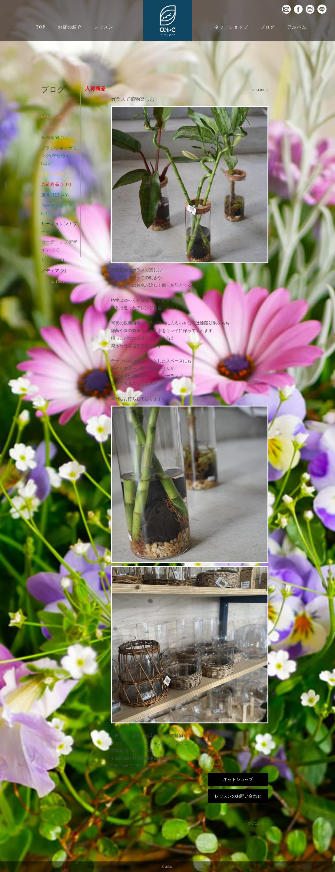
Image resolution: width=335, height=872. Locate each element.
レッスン (104, 27)
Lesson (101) (54, 127)
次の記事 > (258, 823)
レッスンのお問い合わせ (238, 796)
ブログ (267, 27)
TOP (40, 27)
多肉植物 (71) (55, 137)
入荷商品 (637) (56, 184)
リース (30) (53, 260)
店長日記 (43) (55, 195)
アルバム (297, 27)
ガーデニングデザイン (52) (59, 246)
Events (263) (54, 116)
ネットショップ (231, 27)
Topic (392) (53, 174)
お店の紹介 (70, 27)
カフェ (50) (53, 281)
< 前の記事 (121, 823)
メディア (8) (54, 270)
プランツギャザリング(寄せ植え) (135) (59, 156)
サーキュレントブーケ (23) (59, 228)
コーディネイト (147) (57, 209)
